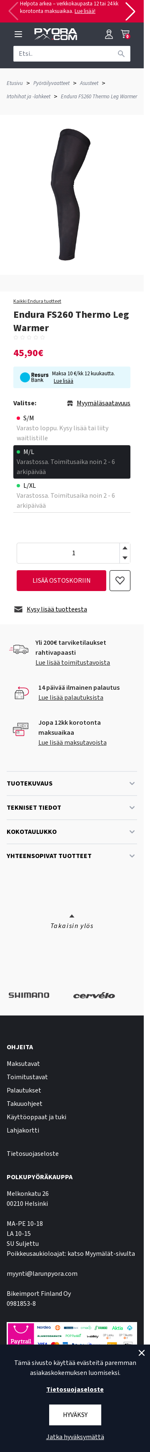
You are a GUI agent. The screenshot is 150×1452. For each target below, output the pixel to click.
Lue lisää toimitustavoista (72, 662)
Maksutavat (23, 1063)
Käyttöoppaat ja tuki (36, 1117)
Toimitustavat (27, 1077)
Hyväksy (75, 1415)
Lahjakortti (23, 1130)
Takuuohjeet (24, 1103)
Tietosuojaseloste (33, 1153)
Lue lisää (63, 381)
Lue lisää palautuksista (70, 697)
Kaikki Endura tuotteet (37, 301)
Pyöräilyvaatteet (51, 83)
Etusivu (15, 83)
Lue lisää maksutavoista (72, 742)
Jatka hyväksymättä (75, 1437)
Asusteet (89, 83)
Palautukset (24, 1090)
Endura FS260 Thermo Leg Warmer (99, 96)
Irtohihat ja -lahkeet (28, 96)
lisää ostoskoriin (61, 580)
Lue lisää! (85, 11)
